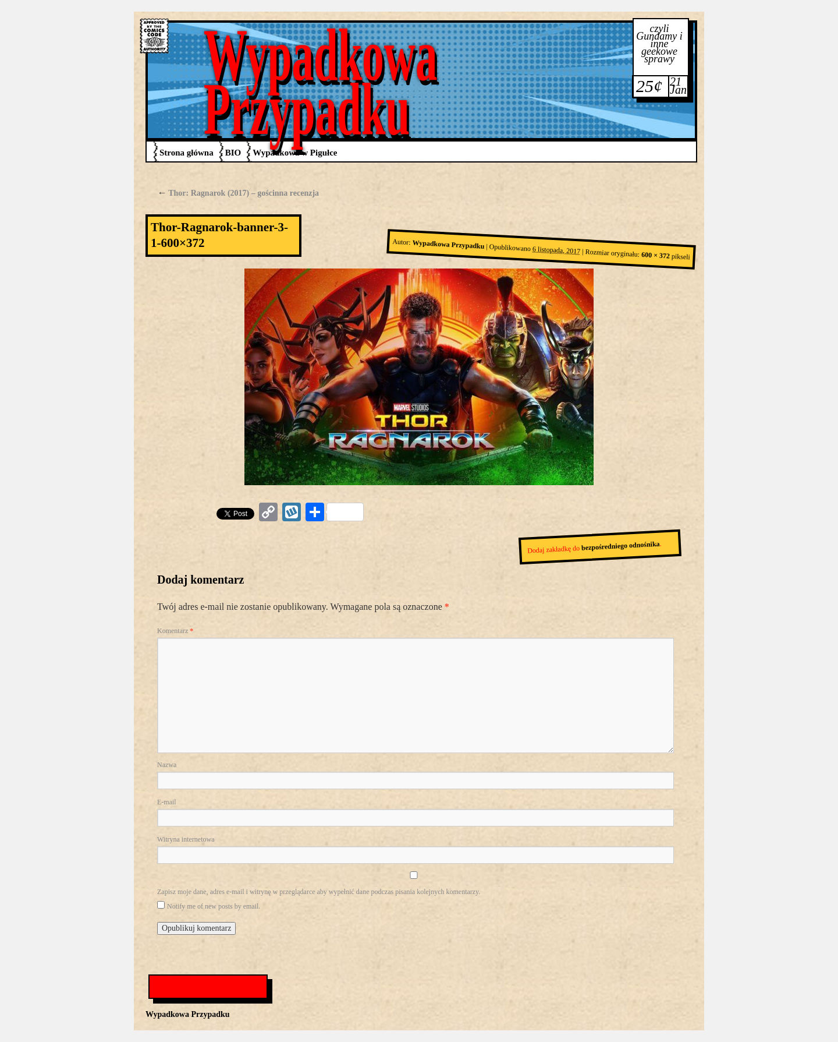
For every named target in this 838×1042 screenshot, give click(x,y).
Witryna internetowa (185, 839)
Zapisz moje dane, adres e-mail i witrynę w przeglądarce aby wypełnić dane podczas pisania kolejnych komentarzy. (318, 892)
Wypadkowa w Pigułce (295, 152)
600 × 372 (655, 255)
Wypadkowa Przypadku (321, 81)
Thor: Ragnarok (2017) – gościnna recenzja (238, 193)
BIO (233, 152)
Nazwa (166, 765)
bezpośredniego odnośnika (620, 545)
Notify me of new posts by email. (213, 906)
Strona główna (186, 152)
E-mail (166, 802)
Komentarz (175, 631)
